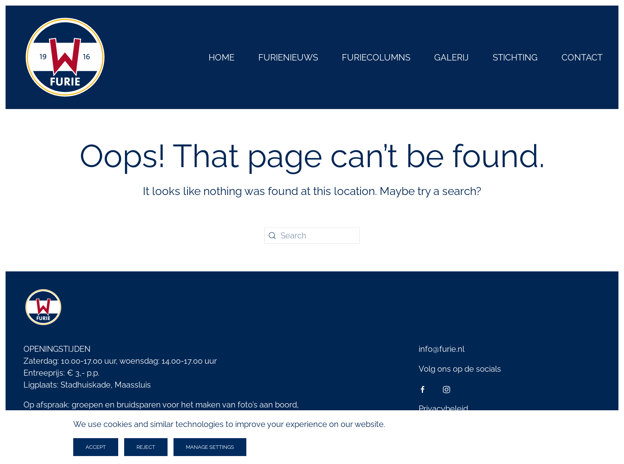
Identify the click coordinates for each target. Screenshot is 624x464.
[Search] (312, 236)
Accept (96, 447)
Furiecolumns (376, 57)
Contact (582, 57)
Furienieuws (288, 57)
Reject (145, 447)
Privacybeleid (443, 408)
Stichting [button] (515, 57)
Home (221, 57)
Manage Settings (210, 447)
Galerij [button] (451, 57)
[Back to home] (65, 57)
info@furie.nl (441, 349)
